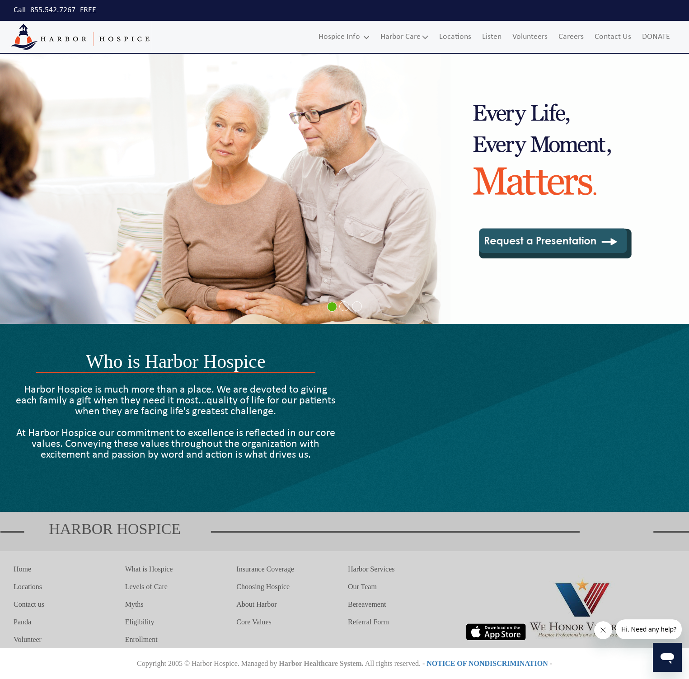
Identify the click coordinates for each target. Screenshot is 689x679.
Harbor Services (371, 569)
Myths (134, 604)
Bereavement (367, 604)
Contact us (29, 604)
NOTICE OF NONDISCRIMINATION (487, 663)
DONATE (656, 37)
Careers (571, 37)
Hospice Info (344, 37)
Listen (492, 37)
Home (22, 569)
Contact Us (613, 37)
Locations (455, 37)
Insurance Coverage (265, 569)
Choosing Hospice (263, 586)
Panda (22, 622)
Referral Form (368, 622)
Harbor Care (404, 37)
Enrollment (141, 639)
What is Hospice (149, 569)
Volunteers (530, 37)
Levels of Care (146, 586)
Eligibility (140, 622)
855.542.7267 (52, 10)
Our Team (362, 586)
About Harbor (256, 604)
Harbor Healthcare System (320, 663)
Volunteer (28, 639)
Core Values (253, 622)
